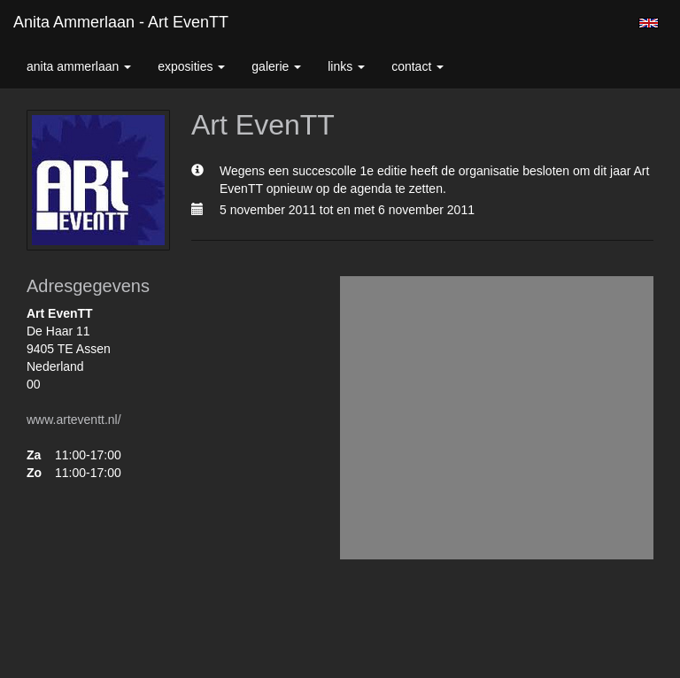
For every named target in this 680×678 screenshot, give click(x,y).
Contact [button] (417, 66)
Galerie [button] (276, 66)
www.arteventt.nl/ (74, 419)
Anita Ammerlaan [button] (79, 66)
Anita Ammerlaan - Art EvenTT (120, 22)
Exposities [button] (191, 66)
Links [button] (346, 66)
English (648, 23)
